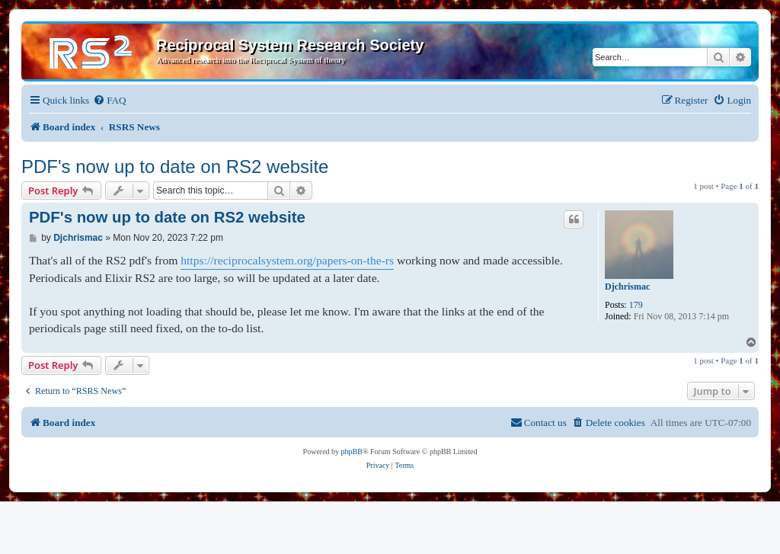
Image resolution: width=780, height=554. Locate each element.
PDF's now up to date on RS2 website (174, 166)
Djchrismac (627, 286)
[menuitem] (109, 100)
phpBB (352, 451)
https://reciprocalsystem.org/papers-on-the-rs (287, 260)
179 (636, 304)
